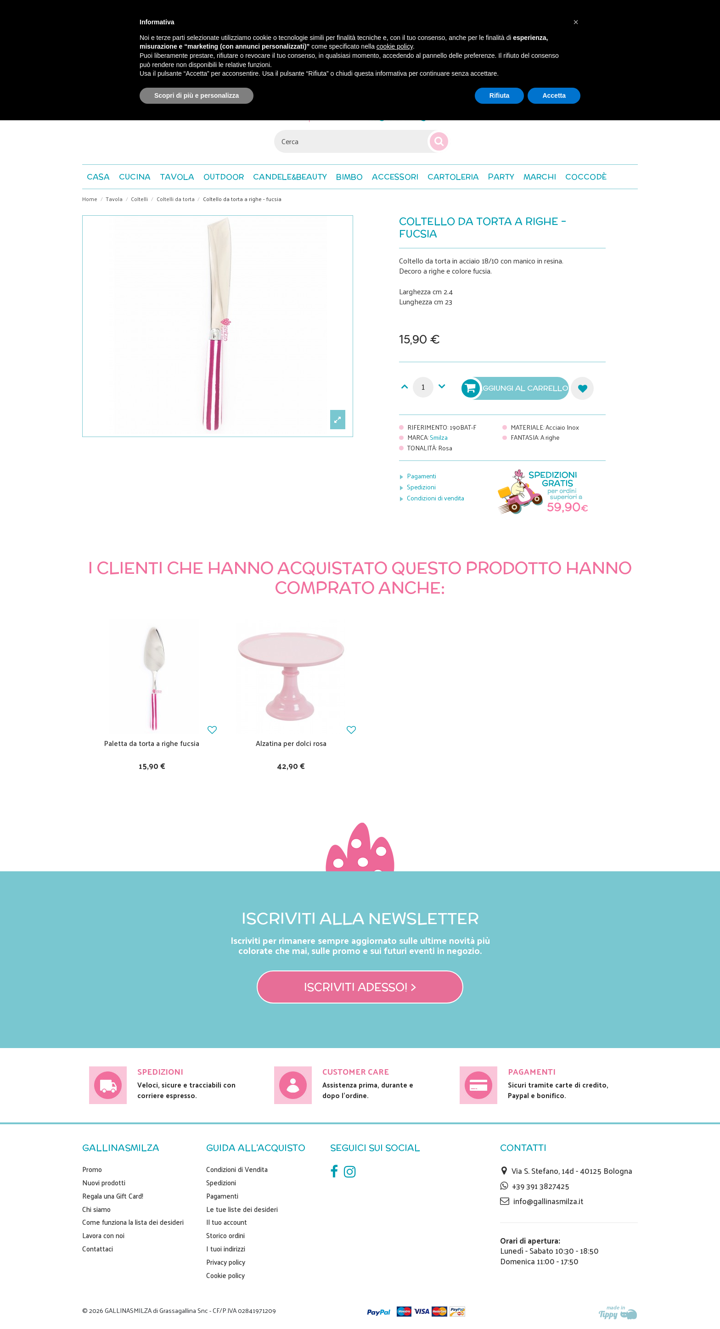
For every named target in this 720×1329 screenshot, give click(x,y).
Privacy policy (225, 1262)
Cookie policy (225, 1275)
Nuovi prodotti (103, 1183)
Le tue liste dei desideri (242, 1209)
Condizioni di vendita (435, 498)
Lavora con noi (103, 1235)
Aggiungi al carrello (516, 388)
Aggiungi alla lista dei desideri (582, 388)
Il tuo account (226, 1222)
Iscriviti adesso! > (360, 987)
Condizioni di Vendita (237, 1169)
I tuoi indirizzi (225, 1249)
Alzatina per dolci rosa (291, 743)
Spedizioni (421, 487)
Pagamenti (421, 476)
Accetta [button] (554, 95)
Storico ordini (225, 1235)
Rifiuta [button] (499, 95)
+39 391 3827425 (540, 1186)
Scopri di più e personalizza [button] (196, 95)
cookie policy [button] (395, 46)
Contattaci (97, 1249)
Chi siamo (96, 1209)
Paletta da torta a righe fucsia (151, 743)
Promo (92, 1169)
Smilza (439, 437)
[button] (586, 177)
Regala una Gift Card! (112, 1196)
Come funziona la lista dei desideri (133, 1222)
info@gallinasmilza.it (548, 1201)
